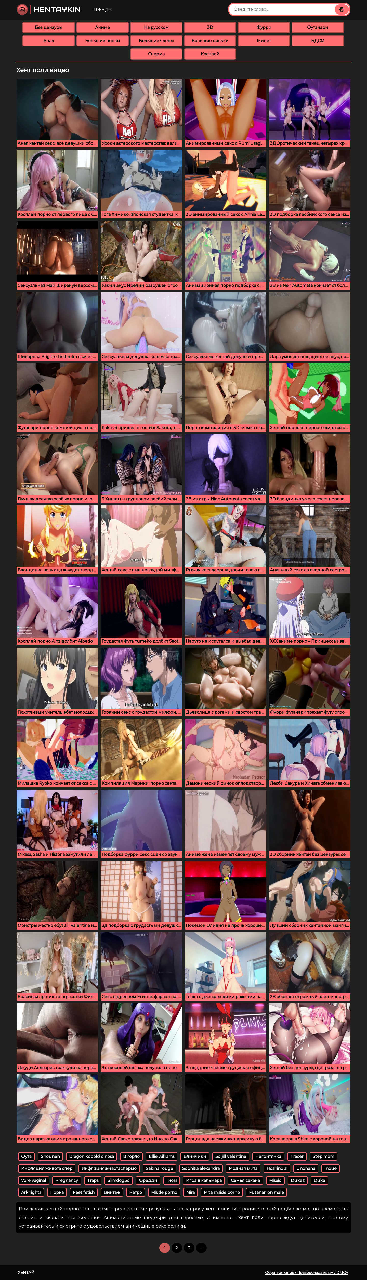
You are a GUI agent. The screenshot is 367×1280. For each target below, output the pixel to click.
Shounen (50, 1156)
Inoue (330, 1168)
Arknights (31, 1192)
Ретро (135, 1192)
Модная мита (243, 1168)
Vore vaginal (33, 1180)
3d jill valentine (230, 1156)
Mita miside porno (222, 1192)
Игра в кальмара (204, 1180)
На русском (156, 27)
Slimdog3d (119, 1180)
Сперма (156, 53)
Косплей (210, 53)
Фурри (264, 27)
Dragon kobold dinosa (91, 1156)
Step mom (323, 1156)
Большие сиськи (210, 40)
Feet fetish (84, 1192)
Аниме (102, 27)
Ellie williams (161, 1156)
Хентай (26, 1272)
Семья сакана (245, 1180)
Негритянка (268, 1156)
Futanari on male (266, 1192)
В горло (131, 1156)
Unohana (305, 1168)
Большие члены (156, 40)
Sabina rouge (159, 1168)
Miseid (275, 1180)
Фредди (148, 1180)
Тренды (103, 9)
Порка (57, 1192)
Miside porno (164, 1192)
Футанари (317, 27)
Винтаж (112, 1192)
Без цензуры (48, 27)
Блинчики (195, 1156)
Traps (92, 1180)
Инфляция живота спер (46, 1168)
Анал (48, 40)
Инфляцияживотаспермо (109, 1168)
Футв (26, 1156)
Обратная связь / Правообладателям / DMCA (306, 1272)
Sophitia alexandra (201, 1168)
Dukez (298, 1180)
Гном (171, 1180)
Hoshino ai (277, 1168)
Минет (264, 40)
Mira (190, 1192)
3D (210, 27)
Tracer (297, 1156)
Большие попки (102, 40)
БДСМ (317, 40)
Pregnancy (66, 1180)
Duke (319, 1180)
